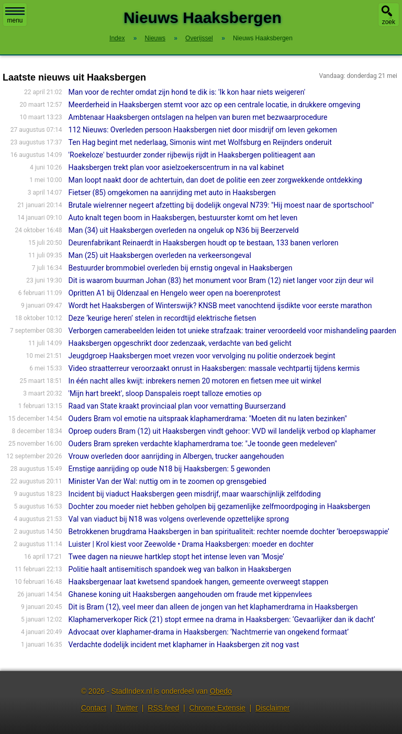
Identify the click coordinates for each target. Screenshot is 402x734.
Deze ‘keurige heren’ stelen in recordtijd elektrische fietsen (162, 318)
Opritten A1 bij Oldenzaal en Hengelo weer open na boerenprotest (175, 293)
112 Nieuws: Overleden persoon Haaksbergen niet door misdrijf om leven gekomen (203, 130)
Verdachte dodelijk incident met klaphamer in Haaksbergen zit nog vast (184, 644)
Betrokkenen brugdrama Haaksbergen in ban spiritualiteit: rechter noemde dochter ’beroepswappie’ (229, 531)
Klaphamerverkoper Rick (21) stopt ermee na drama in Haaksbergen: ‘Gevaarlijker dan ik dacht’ (222, 619)
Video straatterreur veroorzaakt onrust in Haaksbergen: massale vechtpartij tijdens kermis (214, 368)
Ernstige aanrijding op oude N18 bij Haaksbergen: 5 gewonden (170, 469)
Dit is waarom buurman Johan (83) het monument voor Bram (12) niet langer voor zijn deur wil (221, 280)
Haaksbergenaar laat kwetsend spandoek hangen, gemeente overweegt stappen (199, 582)
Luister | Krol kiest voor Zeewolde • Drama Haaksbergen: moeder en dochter (191, 544)
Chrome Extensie (217, 708)
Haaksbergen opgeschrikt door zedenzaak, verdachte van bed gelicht (180, 343)
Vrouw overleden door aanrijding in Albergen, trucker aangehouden (176, 456)
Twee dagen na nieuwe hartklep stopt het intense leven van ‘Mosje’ (176, 556)
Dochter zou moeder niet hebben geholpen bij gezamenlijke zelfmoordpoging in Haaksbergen (220, 506)
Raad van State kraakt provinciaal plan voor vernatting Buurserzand (177, 406)
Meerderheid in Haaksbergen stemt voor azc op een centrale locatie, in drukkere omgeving (215, 104)
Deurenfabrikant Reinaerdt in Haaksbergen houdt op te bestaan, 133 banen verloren (204, 243)
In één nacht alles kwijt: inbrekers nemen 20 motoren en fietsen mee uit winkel (195, 381)
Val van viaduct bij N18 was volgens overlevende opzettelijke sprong (179, 519)
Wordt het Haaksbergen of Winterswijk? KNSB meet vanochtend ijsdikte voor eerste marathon (220, 305)
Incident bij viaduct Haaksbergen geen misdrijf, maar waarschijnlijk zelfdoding (195, 494)
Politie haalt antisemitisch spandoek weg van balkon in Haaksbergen (180, 569)
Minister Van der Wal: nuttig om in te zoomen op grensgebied (167, 481)
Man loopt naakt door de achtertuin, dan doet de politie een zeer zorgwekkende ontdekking (215, 180)
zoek (388, 22)
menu (15, 15)
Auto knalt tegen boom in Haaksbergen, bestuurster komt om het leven (183, 217)
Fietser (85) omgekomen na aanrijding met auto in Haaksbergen (172, 192)
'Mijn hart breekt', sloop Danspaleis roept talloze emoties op (165, 393)
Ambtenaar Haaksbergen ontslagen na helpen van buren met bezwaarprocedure (198, 117)
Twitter (127, 708)
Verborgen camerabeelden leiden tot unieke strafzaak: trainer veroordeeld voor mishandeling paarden (232, 330)
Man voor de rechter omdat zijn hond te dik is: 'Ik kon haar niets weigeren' (187, 92)
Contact (93, 708)
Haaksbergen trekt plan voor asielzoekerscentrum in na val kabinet (176, 167)
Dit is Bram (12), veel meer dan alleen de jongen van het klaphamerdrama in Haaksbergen (213, 607)
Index (117, 38)
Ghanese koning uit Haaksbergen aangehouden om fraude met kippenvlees (190, 594)
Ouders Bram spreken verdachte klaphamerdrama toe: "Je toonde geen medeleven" (203, 443)
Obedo (221, 691)
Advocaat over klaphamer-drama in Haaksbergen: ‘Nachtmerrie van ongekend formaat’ (209, 632)
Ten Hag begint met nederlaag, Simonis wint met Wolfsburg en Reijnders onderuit (200, 142)
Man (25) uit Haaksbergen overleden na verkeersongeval (160, 255)
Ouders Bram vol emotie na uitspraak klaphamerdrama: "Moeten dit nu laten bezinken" (208, 418)
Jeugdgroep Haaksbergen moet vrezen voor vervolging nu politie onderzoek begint (202, 356)
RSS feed (163, 708)
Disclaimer (272, 708)
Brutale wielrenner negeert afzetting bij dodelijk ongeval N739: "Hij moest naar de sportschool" (221, 205)
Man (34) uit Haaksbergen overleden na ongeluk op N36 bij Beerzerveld (184, 230)
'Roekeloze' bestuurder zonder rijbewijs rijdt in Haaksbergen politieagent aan (192, 155)
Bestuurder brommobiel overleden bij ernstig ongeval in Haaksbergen (181, 268)
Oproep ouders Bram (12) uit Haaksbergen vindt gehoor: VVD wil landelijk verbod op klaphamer (222, 431)
